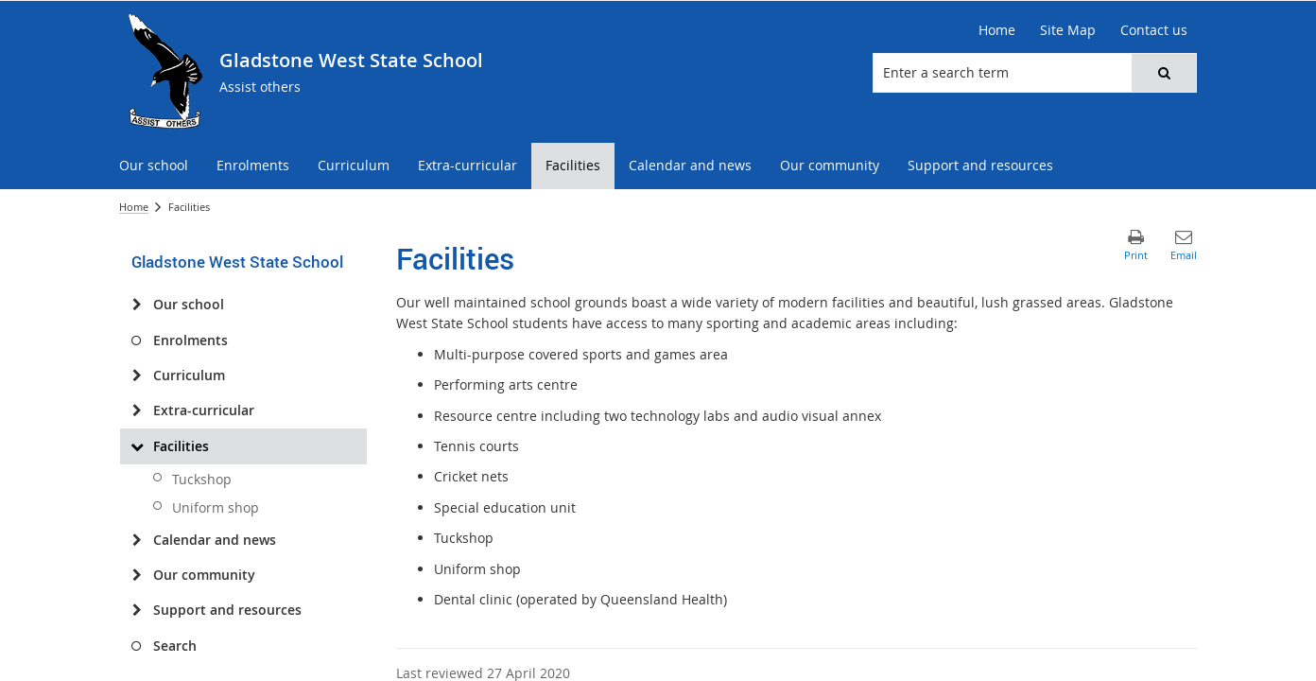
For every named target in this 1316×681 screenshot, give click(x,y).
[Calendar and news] (136, 540)
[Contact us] (1154, 30)
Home (133, 207)
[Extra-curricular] (136, 410)
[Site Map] (1067, 30)
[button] (1164, 73)
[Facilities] (136, 446)
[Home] (997, 30)
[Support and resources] (136, 610)
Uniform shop (215, 507)
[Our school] (136, 305)
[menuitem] (153, 166)
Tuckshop (202, 479)
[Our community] (136, 575)
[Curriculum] (136, 375)
